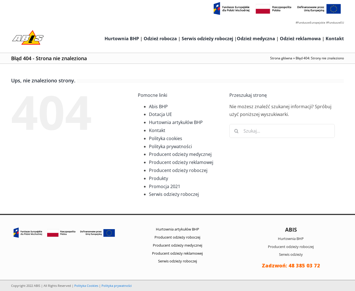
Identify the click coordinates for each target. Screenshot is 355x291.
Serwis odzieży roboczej (207, 39)
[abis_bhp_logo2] (27, 31)
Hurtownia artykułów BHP (176, 122)
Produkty (158, 178)
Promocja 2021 (164, 186)
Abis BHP (158, 106)
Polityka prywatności (170, 146)
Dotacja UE (160, 114)
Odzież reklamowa (300, 39)
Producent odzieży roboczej (178, 170)
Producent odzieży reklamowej (181, 162)
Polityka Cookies (86, 286)
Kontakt (335, 39)
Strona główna (281, 58)
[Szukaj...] (282, 131)
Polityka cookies (165, 138)
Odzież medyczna (256, 39)
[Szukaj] (236, 131)
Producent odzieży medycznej (180, 154)
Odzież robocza (160, 39)
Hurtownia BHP (122, 39)
